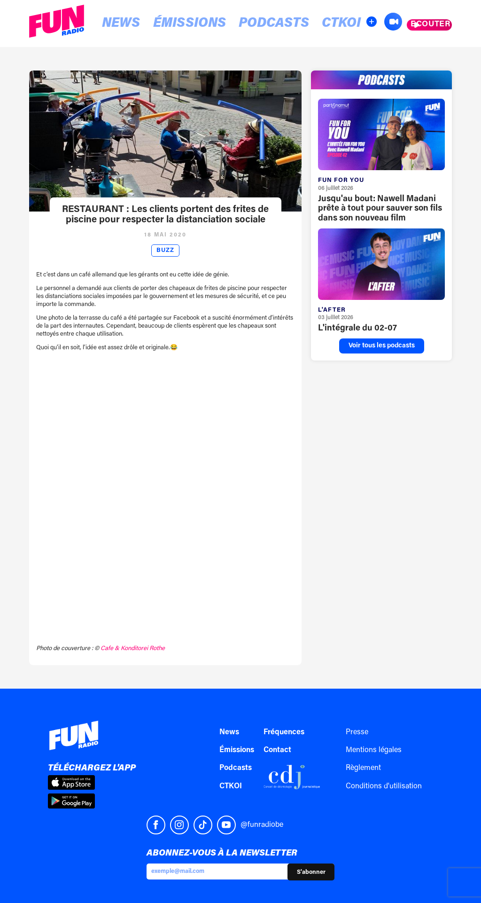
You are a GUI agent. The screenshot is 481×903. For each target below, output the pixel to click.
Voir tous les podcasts (382, 346)
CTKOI (280, 24)
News (111, 24)
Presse (357, 732)
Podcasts (228, 24)
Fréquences (284, 732)
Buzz (165, 250)
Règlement (363, 768)
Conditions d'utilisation (384, 786)
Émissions (163, 24)
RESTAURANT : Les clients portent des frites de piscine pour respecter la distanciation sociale (165, 215)
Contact (277, 750)
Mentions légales (374, 750)
